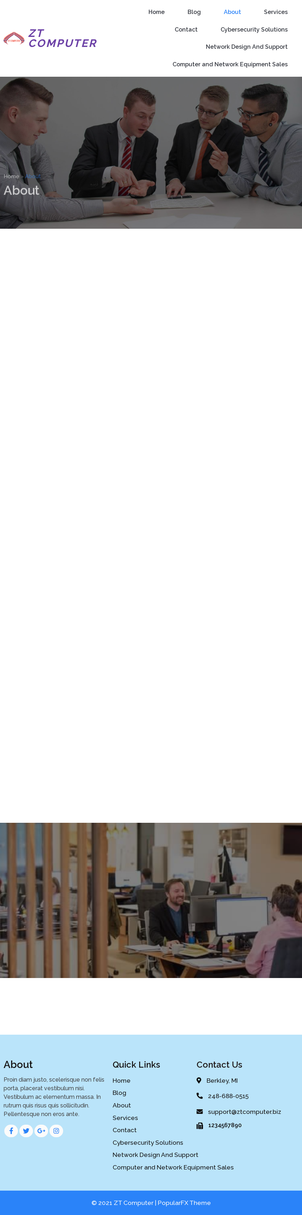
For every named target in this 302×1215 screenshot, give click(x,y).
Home (11, 182)
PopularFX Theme (184, 1202)
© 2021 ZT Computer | (124, 1202)
